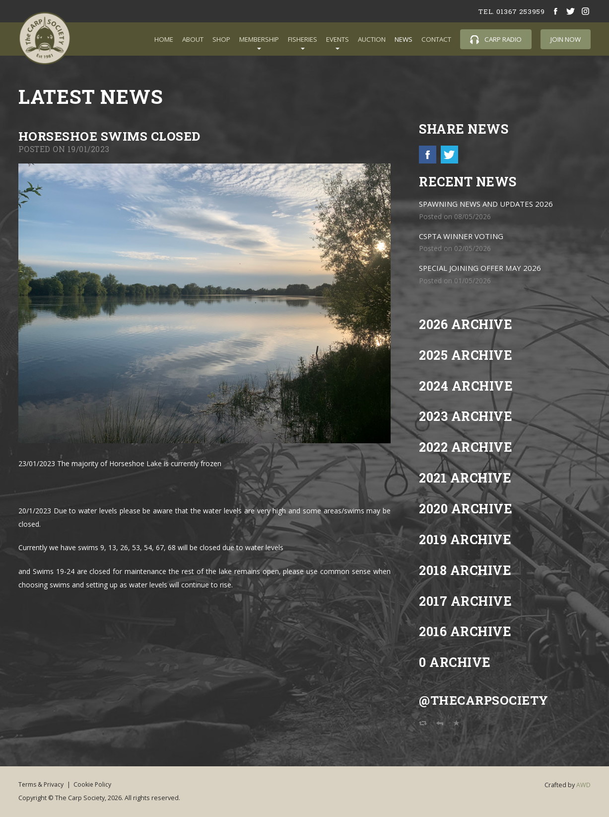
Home (163, 39)
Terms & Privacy (41, 784)
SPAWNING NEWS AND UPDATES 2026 (489, 204)
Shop (221, 39)
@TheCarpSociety (485, 700)
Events (337, 39)
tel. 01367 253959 (510, 11)
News (403, 39)
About (192, 39)
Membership (259, 39)
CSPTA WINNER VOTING (463, 237)
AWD (583, 785)
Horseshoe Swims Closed (110, 136)
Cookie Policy (96, 784)
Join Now (565, 39)
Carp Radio (496, 39)
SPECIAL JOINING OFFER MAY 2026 (482, 268)
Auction (372, 39)
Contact (436, 39)
